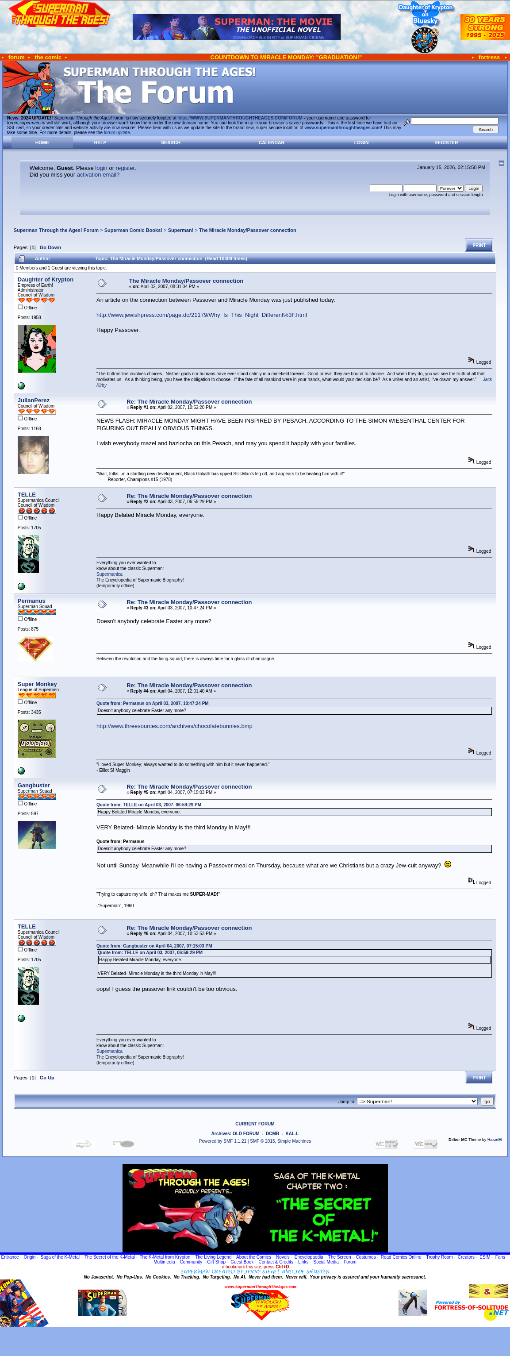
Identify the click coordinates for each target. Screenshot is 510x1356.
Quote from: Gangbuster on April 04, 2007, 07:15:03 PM (154, 946)
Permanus (32, 600)
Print (479, 245)
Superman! (181, 230)
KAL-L (292, 1133)
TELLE (27, 494)
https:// (240, 118)
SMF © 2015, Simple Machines (280, 1141)
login (101, 168)
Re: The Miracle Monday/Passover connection (189, 401)
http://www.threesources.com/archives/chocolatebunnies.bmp (174, 726)
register (125, 168)
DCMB (272, 1133)
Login (361, 142)
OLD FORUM (246, 1133)
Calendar (271, 142)
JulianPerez (34, 400)
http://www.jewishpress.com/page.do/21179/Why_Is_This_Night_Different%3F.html (201, 315)
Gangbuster (34, 785)
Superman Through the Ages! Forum (56, 230)
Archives (220, 1133)
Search (170, 142)
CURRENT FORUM (254, 1123)
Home (42, 142)
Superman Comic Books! (133, 230)
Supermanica (109, 574)
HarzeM (494, 1139)
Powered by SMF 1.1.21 (222, 1141)
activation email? (98, 174)
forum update (117, 132)
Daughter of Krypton (45, 279)
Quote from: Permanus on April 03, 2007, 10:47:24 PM (152, 703)
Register (446, 142)
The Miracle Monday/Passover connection (247, 230)
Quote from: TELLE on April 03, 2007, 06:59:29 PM (148, 804)
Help (100, 142)
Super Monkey (37, 684)
